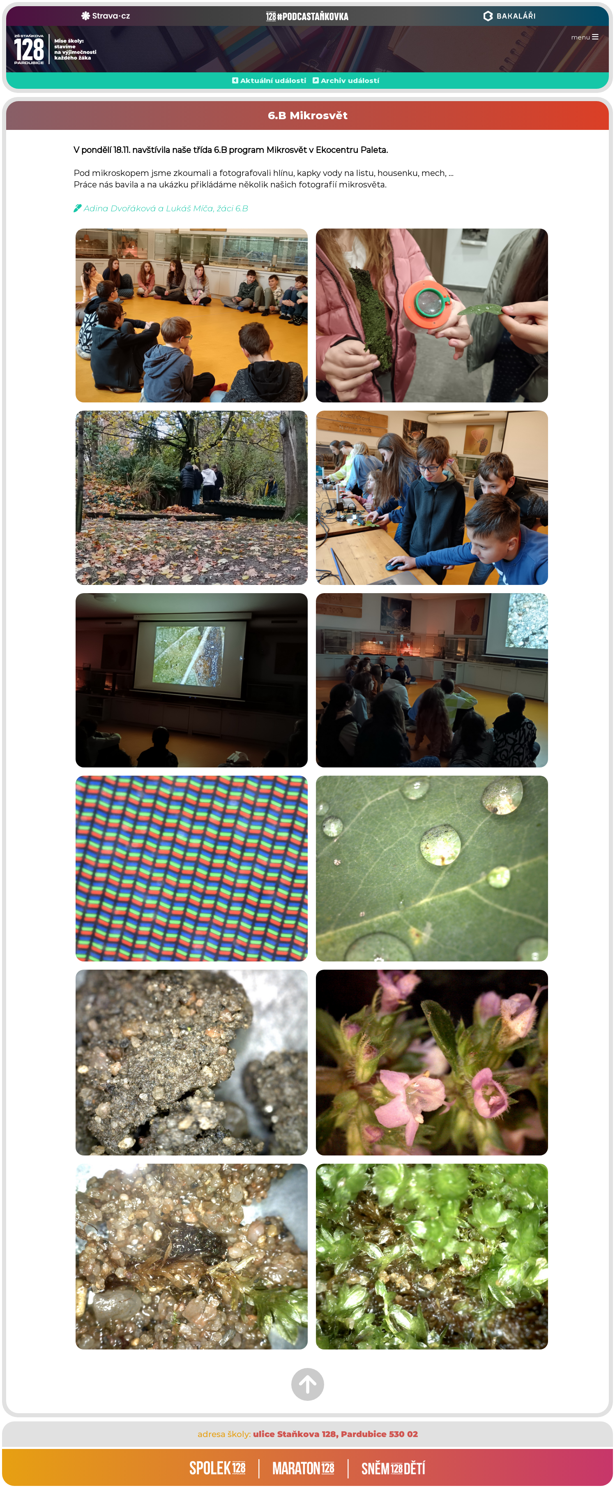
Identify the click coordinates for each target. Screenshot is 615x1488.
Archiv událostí (350, 80)
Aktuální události (273, 80)
